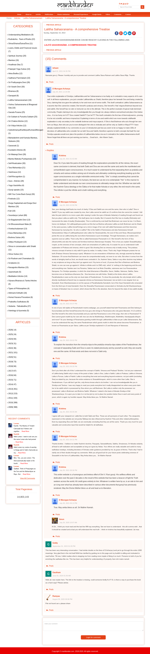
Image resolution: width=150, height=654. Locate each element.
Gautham (56, 572)
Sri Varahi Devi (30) (16, 87)
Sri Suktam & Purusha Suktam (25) (22, 117)
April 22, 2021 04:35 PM (61, 71)
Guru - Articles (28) (16, 181)
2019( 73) (12, 362)
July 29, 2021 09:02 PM (68, 340)
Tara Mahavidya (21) (16, 168)
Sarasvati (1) (13, 146)
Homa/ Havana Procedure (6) (20, 297)
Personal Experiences (81, 14)
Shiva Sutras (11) (15, 254)
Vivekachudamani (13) (17, 229)
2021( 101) (12, 353)
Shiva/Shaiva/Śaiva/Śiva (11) (20, 43)
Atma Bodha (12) (15, 73)
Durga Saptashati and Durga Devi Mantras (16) (22, 205)
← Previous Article (52, 25)
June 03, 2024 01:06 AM (61, 576)
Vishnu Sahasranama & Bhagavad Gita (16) (22, 106)
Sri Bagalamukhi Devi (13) (19, 220)
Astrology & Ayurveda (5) (18, 311)
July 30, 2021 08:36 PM (68, 470)
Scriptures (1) (13, 263)
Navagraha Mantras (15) (18, 267)
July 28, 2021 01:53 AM (68, 159)
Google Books (96, 14)
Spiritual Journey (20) (17, 56)
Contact (128, 14)
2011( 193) (12, 398)
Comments (117, 14)
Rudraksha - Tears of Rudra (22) (21, 39)
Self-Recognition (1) (16, 177)
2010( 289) (12, 403)
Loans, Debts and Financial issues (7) (22, 49)
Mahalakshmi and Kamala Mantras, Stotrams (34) (23, 139)
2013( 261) (12, 389)
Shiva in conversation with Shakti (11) (22, 248)
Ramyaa (56, 596)
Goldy (55, 543)
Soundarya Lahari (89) (17, 215)
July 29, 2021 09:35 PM (68, 366)
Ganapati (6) (13, 96)
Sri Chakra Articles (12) (18, 121)
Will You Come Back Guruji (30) (21, 194)
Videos (107, 14)
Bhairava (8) (13, 91)
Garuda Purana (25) (16, 112)
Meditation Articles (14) (17, 276)
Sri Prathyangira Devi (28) (19, 82)
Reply (50, 82)
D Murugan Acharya (61, 89)
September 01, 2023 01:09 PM (63, 546)
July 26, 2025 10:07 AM (68, 522)
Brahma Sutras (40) (16, 237)
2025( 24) (12, 334)
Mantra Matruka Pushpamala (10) (22, 159)
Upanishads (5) (14, 272)
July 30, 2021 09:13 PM (68, 503)
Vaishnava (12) (14, 172)
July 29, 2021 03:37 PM (68, 304)
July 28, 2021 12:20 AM (61, 92)
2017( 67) (12, 371)
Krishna (62, 156)
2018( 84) (12, 366)
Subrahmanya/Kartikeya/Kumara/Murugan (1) (23, 131)
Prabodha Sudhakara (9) (18, 302)
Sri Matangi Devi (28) (17, 154)
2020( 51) (12, 357)
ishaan (55, 68)
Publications (49, 14)
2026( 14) (12, 330)
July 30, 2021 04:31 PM (68, 440)
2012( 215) (12, 394)
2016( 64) (12, 375)
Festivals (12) (14, 199)
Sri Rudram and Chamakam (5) (21, 258)
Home (19, 14)
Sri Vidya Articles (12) (17, 126)
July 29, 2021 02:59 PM (68, 205)
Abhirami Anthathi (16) (17, 293)
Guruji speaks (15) (16, 190)
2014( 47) (12, 384)
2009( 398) (12, 407)
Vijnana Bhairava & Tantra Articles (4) (22, 282)
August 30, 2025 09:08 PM (62, 599)
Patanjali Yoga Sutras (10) (19, 69)
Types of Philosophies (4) (18, 288)
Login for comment (93, 637)
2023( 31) (12, 344)
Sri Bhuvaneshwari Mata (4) (19, 224)
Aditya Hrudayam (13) (17, 242)
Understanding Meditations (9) (20, 35)
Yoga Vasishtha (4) (16, 185)
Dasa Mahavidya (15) (17, 233)
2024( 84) (12, 339)
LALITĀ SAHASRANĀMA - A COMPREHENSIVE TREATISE (70, 45)
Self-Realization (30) (16, 163)
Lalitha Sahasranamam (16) (19, 100)
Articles (38, 14)
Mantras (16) (13, 60)
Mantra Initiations (63, 14)
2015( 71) (12, 380)
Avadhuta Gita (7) (15, 65)
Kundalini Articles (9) (17, 150)
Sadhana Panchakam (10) (19, 78)
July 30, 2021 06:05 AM (68, 412)
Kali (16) (11, 211)
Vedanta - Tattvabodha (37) (19, 306)
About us (28, 14)
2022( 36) (12, 348)
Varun (61, 519)
